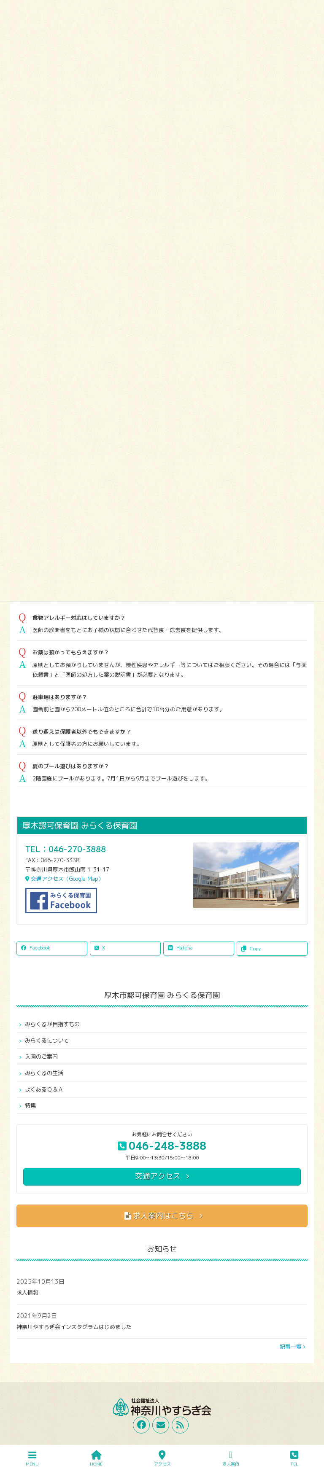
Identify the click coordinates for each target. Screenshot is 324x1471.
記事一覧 (292, 1346)
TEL (294, 1458)
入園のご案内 (41, 1056)
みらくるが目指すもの (52, 1024)
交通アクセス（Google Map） (64, 878)
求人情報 (27, 1292)
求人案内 (230, 1458)
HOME (96, 1458)
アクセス (162, 1458)
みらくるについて (47, 1040)
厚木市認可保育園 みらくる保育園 (162, 995)
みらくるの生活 (44, 1073)
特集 (30, 1105)
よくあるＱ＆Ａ (44, 1089)
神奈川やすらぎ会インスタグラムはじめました (74, 1327)
